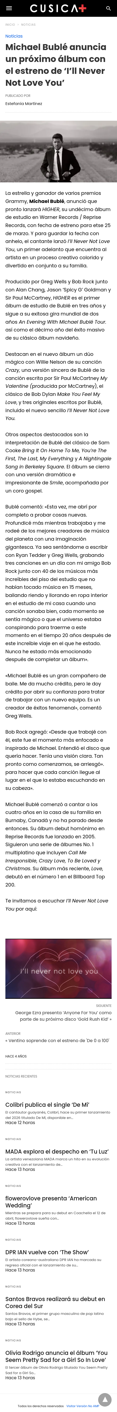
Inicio (10, 25)
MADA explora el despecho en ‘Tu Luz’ (55, 1151)
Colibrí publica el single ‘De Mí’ (46, 1104)
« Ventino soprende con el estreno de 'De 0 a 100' (57, 1040)
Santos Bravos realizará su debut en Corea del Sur (54, 1301)
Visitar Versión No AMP (82, 1403)
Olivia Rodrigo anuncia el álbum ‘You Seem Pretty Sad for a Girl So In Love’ (55, 1354)
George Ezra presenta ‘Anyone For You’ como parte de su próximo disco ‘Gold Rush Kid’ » (63, 1016)
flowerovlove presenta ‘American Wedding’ (50, 1201)
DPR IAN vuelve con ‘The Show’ (46, 1251)
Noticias (28, 25)
